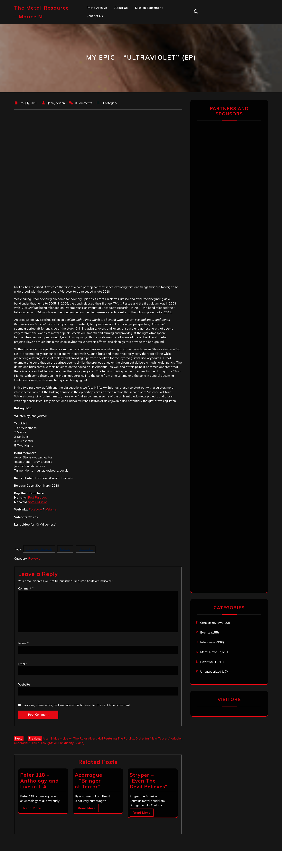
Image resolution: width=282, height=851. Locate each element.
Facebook (35, 509)
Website (50, 509)
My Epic (65, 549)
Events (205, 632)
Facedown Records (39, 549)
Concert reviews (211, 623)
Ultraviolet (86, 549)
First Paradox (37, 497)
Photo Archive (97, 8)
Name (23, 643)
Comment (25, 588)
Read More (32, 808)
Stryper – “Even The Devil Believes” (148, 781)
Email (23, 664)
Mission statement (149, 8)
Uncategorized (210, 671)
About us (121, 8)
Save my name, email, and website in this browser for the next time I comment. (77, 705)
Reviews (34, 558)
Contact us (95, 16)
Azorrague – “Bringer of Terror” (88, 781)
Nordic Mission (37, 502)
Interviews (207, 642)
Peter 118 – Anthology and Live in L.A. (39, 781)
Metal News (209, 652)
